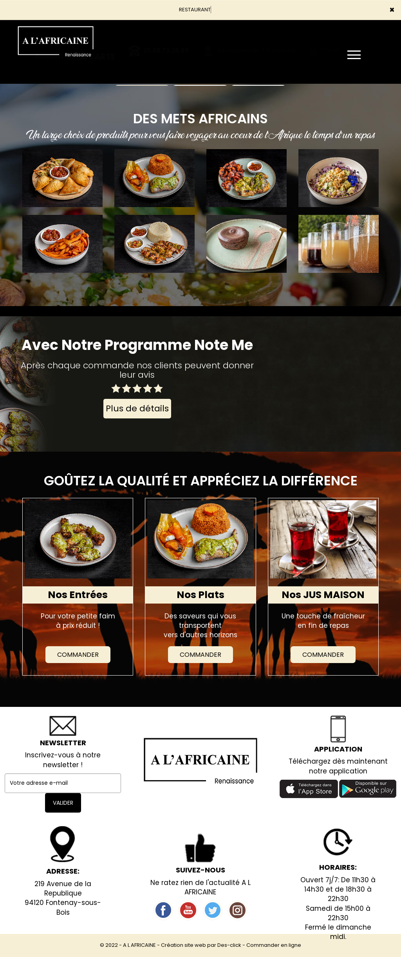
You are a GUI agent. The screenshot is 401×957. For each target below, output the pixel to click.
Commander (78, 654)
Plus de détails (137, 408)
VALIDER (63, 803)
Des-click (229, 945)
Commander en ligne (273, 945)
